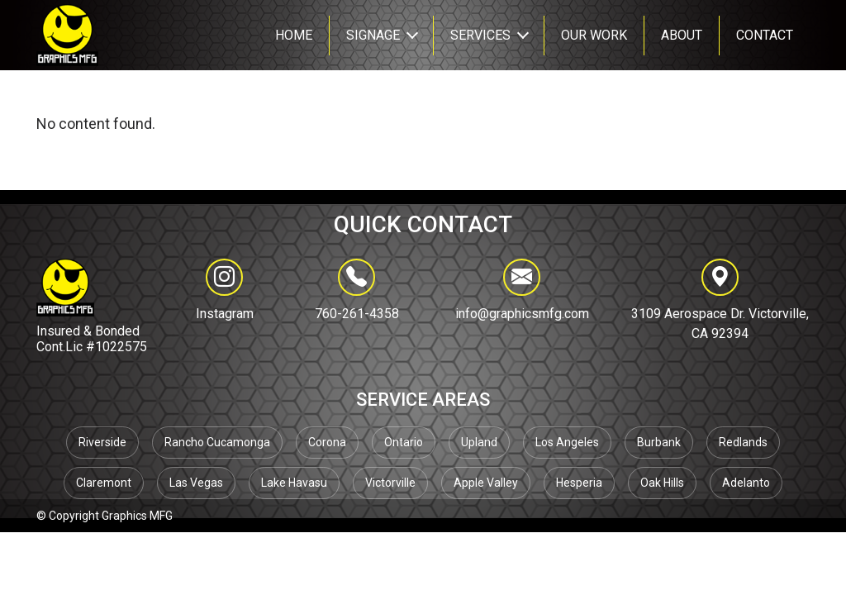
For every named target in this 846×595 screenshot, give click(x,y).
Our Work (594, 35)
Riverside (102, 442)
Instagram (225, 313)
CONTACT (764, 35)
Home (293, 35)
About (681, 35)
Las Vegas (196, 482)
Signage (373, 35)
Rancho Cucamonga (217, 442)
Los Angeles (567, 442)
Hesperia (579, 482)
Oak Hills (662, 482)
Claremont (103, 482)
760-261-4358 (357, 290)
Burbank (659, 442)
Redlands (743, 442)
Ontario (403, 442)
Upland (479, 442)
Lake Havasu (294, 482)
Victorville (390, 482)
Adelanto (746, 482)
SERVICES (480, 35)
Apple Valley (486, 482)
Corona (327, 442)
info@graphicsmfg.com (522, 290)
